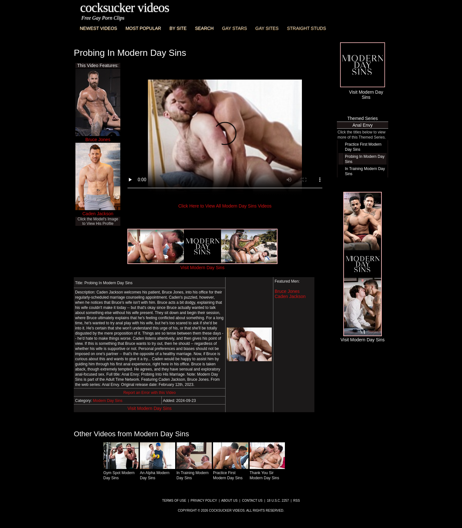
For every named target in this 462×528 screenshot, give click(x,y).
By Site (177, 28)
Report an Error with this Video (149, 392)
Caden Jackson (98, 213)
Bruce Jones (97, 139)
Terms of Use (174, 500)
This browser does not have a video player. (225, 137)
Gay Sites (267, 28)
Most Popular (143, 28)
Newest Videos (98, 28)
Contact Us (252, 500)
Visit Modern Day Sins (149, 408)
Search (204, 28)
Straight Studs (306, 28)
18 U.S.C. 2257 (278, 500)
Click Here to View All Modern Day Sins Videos (225, 206)
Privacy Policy (204, 500)
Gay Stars (234, 28)
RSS (296, 500)
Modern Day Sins (107, 400)
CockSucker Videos (124, 7)
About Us (229, 500)
